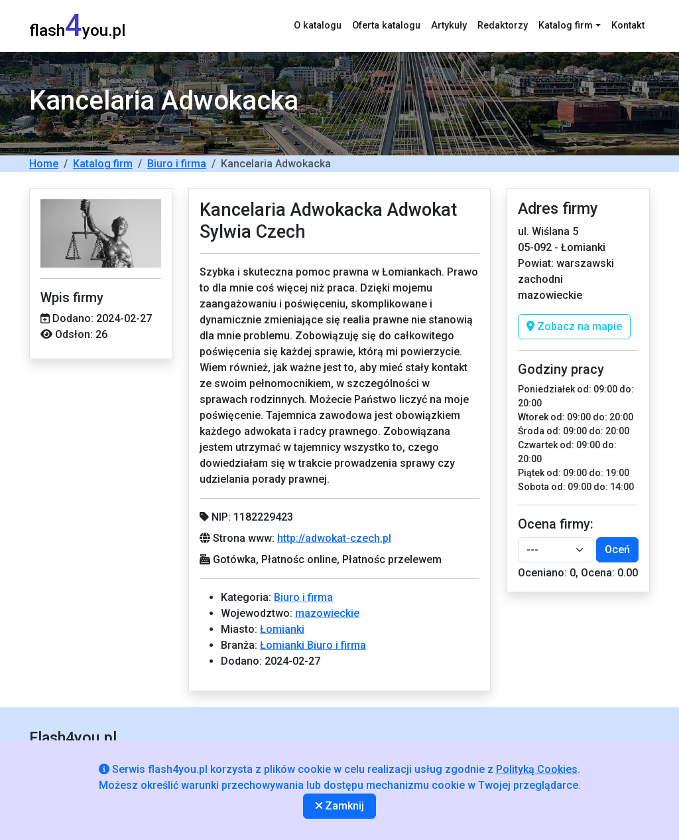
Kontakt (628, 25)
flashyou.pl (77, 25)
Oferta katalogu (386, 25)
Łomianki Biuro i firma (313, 645)
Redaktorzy (502, 25)
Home (43, 163)
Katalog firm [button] (565, 25)
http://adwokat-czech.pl (334, 538)
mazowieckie (327, 613)
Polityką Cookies (537, 769)
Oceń (617, 549)
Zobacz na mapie (574, 326)
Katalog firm (103, 163)
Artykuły (449, 25)
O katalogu (317, 25)
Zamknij (340, 805)
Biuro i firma (176, 163)
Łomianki (282, 629)
